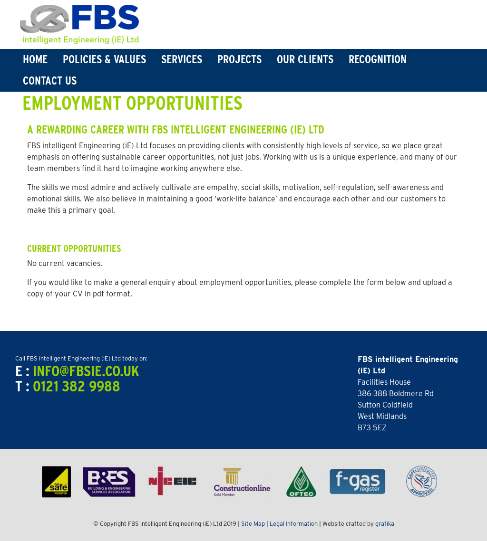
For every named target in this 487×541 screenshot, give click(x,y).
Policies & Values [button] (104, 59)
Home (35, 59)
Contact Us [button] (50, 80)
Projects (239, 59)
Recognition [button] (378, 59)
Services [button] (181, 59)
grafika (384, 523)
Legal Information (294, 523)
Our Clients (305, 59)
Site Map (253, 523)
